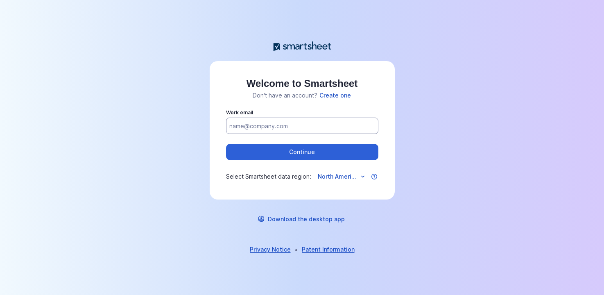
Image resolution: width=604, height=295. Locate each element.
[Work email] (302, 126)
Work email (239, 112)
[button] (302, 152)
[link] (335, 95)
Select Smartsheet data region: (268, 176)
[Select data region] (341, 176)
